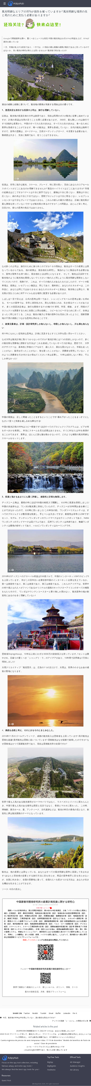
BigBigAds (51, 1066)
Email (51, 1013)
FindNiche (51, 1070)
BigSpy (50, 1062)
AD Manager (75, 1062)
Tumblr (43, 1013)
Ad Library (74, 1070)
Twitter (26, 1013)
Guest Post (7, 1080)
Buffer (58, 1013)
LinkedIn (67, 1013)
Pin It (75, 1013)
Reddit (35, 1013)
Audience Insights (77, 1066)
